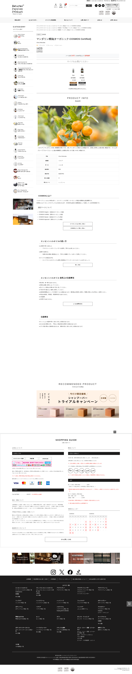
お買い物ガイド (85, 20)
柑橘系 (59, 30)
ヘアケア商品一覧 (41, 609)
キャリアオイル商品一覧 (104, 618)
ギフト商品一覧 (61, 618)
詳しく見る (77, 264)
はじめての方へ (33, 20)
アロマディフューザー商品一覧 (85, 590)
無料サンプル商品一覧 (104, 629)
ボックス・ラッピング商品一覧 (85, 618)
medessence (18, 591)
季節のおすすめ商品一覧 (21, 618)
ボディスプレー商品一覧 (104, 602)
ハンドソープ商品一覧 (63, 602)
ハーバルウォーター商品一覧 (43, 629)
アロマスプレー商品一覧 (63, 590)
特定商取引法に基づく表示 (41, 579)
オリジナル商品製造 (50, 20)
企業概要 (28, 579)
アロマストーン (81, 591)
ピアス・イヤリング (103, 612)
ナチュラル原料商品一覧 (63, 629)
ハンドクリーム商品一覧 (42, 602)
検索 (89, 5)
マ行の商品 (64, 27)
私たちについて (68, 20)
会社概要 (109, 9)
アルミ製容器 (80, 636)
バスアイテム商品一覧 (63, 609)
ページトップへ (114, 432)
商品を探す (18, 20)
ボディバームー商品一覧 (21, 609)
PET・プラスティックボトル (85, 634)
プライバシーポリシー (64, 579)
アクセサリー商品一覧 (104, 609)
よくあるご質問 (116, 9)
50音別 (59, 27)
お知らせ (99, 20)
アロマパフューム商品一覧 (105, 590)
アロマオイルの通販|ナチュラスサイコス (121, 669)
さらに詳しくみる (66, 539)
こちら (29, 468)
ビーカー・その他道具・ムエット (86, 640)
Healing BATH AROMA (63, 610)
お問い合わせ (113, 20)
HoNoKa (100, 610)
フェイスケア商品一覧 (83, 602)
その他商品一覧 (19, 646)
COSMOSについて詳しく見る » (78, 228)
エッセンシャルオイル (52, 25)
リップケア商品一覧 (20, 602)
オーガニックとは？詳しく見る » (77, 223)
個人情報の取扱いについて (80, 579)
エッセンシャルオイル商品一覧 (23, 590)
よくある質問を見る (77, 303)
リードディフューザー (83, 593)
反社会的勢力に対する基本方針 (97, 579)
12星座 (38, 593)
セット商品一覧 (40, 618)
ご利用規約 (53, 579)
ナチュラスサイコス (41, 25)
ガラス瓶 (79, 638)
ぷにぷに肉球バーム (82, 609)
